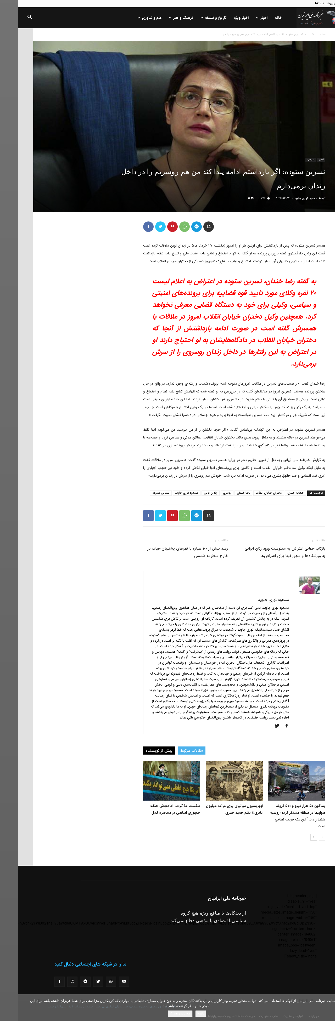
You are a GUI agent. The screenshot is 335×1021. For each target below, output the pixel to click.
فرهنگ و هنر (163, 18)
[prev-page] (304, 837)
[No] (328, 1007)
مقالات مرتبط (173, 750)
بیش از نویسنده (141, 750)
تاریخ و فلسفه (196, 18)
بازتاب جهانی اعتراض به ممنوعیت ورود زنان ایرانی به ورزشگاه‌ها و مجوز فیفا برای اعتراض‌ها (267, 552)
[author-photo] (291, 593)
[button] (11, 18)
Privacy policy (162, 1013)
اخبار (243, 18)
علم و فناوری (131, 18)
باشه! (182, 1013)
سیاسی (292, 160)
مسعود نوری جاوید (287, 198)
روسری (209, 493)
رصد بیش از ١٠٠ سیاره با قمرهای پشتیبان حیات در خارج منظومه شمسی (169, 552)
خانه (260, 18)
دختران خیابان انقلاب (251, 493)
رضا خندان (225, 493)
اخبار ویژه (223, 18)
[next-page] (295, 837)
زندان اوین (192, 493)
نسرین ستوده (142, 493)
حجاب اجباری (277, 493)
